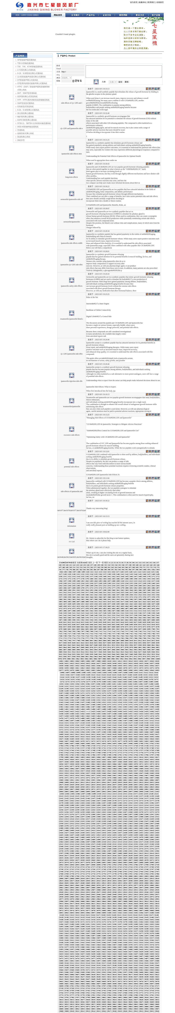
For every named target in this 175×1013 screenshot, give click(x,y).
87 (63, 556)
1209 (104, 661)
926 (113, 631)
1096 (62, 650)
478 (122, 590)
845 (87, 624)
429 (126, 586)
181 (135, 563)
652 (118, 606)
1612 (125, 705)
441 (69, 588)
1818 (104, 727)
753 (122, 615)
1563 (88, 700)
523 (100, 595)
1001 (114, 638)
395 (87, 583)
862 (162, 624)
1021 (109, 640)
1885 (125, 734)
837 (162, 622)
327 (118, 576)
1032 (56, 643)
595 (87, 602)
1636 (141, 707)
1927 (125, 739)
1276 (125, 668)
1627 (93, 707)
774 (104, 618)
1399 (109, 682)
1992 (136, 746)
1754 (98, 721)
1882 (109, 734)
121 (91, 558)
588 (56, 602)
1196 (145, 659)
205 (131, 565)
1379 (114, 679)
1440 (104, 686)
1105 (109, 650)
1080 (88, 647)
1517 (66, 695)
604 (126, 602)
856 (135, 624)
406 (135, 583)
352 (118, 579)
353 (122, 579)
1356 (104, 677)
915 (65, 631)
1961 (82, 743)
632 (140, 604)
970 (87, 636)
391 (69, 583)
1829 (162, 727)
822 (95, 622)
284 (148, 572)
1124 (98, 652)
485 (153, 590)
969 (82, 636)
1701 (152, 714)
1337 (114, 675)
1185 (88, 659)
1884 (120, 734)
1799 (114, 725)
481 (135, 590)
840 (65, 624)
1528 (125, 695)
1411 (61, 684)
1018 (93, 640)
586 (157, 599)
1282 (157, 668)
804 (126, 620)
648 (100, 606)
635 (153, 604)
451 (113, 588)
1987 (109, 746)
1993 (141, 746)
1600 (61, 705)
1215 (136, 661)
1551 (136, 698)
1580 (66, 702)
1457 (82, 689)
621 (91, 604)
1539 (72, 698)
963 (56, 636)
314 (60, 576)
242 (73, 570)
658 (144, 606)
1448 (146, 686)
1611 (119, 705)
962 (162, 634)
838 (56, 624)
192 (73, 565)
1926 (120, 739)
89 (70, 556)
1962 (88, 743)
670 (87, 608)
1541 (82, 698)
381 (135, 581)
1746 (56, 721)
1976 (162, 743)
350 (109, 579)
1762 (141, 721)
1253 (114, 666)
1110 (136, 650)
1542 (88, 698)
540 (65, 597)
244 (82, 570)
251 (113, 570)
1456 (77, 689)
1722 (152, 716)
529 (126, 595)
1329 (72, 675)
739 (60, 615)
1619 (162, 705)
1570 (125, 700)
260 (153, 570)
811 (157, 620)
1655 (130, 709)
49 (153, 551)
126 (113, 558)
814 (60, 622)
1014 (72, 640)
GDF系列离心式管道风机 (24, 96)
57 (69, 554)
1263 (56, 668)
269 (82, 572)
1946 (114, 741)
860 (153, 624)
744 (82, 615)
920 (87, 631)
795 (87, 620)
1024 (125, 640)
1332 (88, 675)
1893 (56, 737)
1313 (98, 673)
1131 (135, 652)
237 (162, 567)
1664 (66, 711)
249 (104, 570)
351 (113, 579)
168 (78, 563)
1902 (104, 737)
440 (65, 588)
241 (69, 570)
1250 (98, 666)
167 (73, 563)
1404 (136, 682)
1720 (141, 716)
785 (153, 618)
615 (65, 604)
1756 (109, 721)
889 (60, 629)
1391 (66, 682)
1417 (93, 684)
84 (163, 554)
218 (78, 567)
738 (56, 615)
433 (144, 586)
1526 (114, 695)
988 (55, 638)
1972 (141, 743)
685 (153, 608)
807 (140, 620)
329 (126, 576)
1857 (88, 732)
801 (113, 620)
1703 (162, 714)
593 (78, 602)
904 (126, 629)
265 (65, 572)
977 (118, 636)
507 (140, 592)
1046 (130, 643)
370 (87, 581)
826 (113, 622)
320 (87, 576)
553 (122, 597)
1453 (61, 689)
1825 (141, 727)
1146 (104, 654)
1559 (66, 700)
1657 (141, 709)
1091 (146, 647)
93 (84, 556)
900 (109, 629)
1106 (115, 650)
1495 (61, 693)
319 (82, 576)
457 (140, 588)
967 (73, 636)
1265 (66, 668)
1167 (104, 657)
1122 (88, 652)
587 (162, 599)
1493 (162, 691)
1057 (77, 645)
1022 (114, 640)
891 (69, 629)
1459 (93, 689)
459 (148, 588)
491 (69, 592)
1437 (88, 686)
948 (100, 634)
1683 (56, 714)
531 (135, 595)
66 (100, 554)
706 (135, 611)
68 (107, 554)
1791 (72, 725)
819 (82, 622)
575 (109, 599)
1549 (125, 698)
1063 (109, 645)
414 (60, 586)
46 (142, 551)
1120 (77, 652)
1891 (157, 734)
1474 (61, 691)
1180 (62, 659)
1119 (72, 652)
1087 (125, 647)
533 (144, 595)
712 (162, 611)
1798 (109, 725)
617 (73, 604)
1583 (82, 702)
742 (73, 615)
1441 (109, 686)
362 (162, 579)
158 (144, 560)
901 (113, 629)
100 (109, 556)
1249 (93, 666)
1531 (141, 695)
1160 (67, 657)
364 (60, 581)
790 (65, 620)
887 (162, 627)
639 (60, 606)
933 (144, 631)
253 (122, 570)
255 (131, 570)
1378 (109, 679)
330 (131, 576)
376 (113, 581)
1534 (157, 695)
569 (82, 599)
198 (100, 565)
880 (131, 627)
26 (72, 551)
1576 (157, 700)
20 (163, 549)
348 (100, 579)
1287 (72, 670)
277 (118, 572)
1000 (109, 638)
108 (144, 556)
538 (56, 597)
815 (65, 622)
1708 (77, 716)
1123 (93, 652)
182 (140, 563)
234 (148, 567)
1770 (72, 723)
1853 (66, 732)
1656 (136, 709)
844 (82, 624)
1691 (98, 714)
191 (69, 565)
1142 (83, 654)
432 (140, 586)
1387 (157, 679)
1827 (152, 727)
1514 (162, 693)
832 (140, 622)
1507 (125, 693)
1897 (77, 737)
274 (104, 572)
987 (162, 636)
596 (91, 602)
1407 (152, 682)
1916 (66, 739)
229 (126, 567)
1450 (157, 686)
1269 (88, 668)
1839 (104, 730)
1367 (162, 677)
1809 (56, 727)
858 (144, 624)
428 (122, 586)
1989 (120, 746)
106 (135, 556)
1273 (109, 668)
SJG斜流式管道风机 (22, 107)
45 (139, 551)
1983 (88, 746)
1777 (109, 723)
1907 (130, 737)
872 (95, 627)
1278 (136, 668)
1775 (98, 723)
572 (95, 599)
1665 (72, 711)
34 (100, 551)
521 (91, 595)
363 (56, 581)
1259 (146, 666)
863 (56, 627)
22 (58, 551)
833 (144, 622)
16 (149, 549)
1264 (61, 668)
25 (69, 551)
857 (140, 624)
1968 (120, 743)
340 (65, 579)
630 (131, 604)
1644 (72, 709)
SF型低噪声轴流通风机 (23, 60)
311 (157, 574)
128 (122, 558)
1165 (93, 657)
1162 (77, 657)
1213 (125, 661)
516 (69, 595)
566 (69, 599)
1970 (130, 743)
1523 (98, 695)
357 (140, 579)
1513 (157, 693)
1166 (98, 657)
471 (91, 590)
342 (73, 579)
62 (86, 554)
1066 (125, 645)
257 (140, 570)
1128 (119, 652)
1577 (162, 700)
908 (144, 629)
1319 (130, 673)
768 (78, 618)
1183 (77, 659)
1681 (157, 711)
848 (100, 624)
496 (91, 592)
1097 (68, 650)
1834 (77, 730)
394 (82, 583)
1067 (130, 645)
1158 (57, 657)
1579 (61, 702)
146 (91, 560)
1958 (66, 743)
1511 (146, 693)
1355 (98, 677)
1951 (141, 741)
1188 (104, 659)
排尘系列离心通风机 (22, 113)
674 (104, 608)
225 (109, 567)
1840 (109, 730)
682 (140, 608)
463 (56, 590)
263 (56, 572)
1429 (157, 684)
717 (73, 613)
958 (144, 634)
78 (142, 554)
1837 (93, 730)
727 (118, 613)
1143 (88, 654)
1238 (146, 663)
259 (148, 570)
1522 (93, 695)
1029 (152, 640)
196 (91, 565)
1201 (61, 661)
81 (153, 554)
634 (148, 604)
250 (109, 570)
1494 (56, 693)
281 (135, 572)
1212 (120, 661)
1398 (104, 682)
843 (78, 624)
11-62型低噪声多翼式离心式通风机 (28, 77)
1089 (136, 647)
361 (157, 579)
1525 (109, 695)
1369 (61, 679)
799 (104, 620)
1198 (156, 659)
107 (140, 556)
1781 (130, 723)
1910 (146, 737)
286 (157, 572)
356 (135, 579)
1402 (125, 682)
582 (140, 599)
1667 (82, 711)
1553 (146, 698)
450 (109, 588)
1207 (93, 661)
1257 (136, 666)
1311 (87, 673)
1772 (82, 723)
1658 (146, 709)
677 (118, 608)
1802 (130, 725)
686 (157, 608)
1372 (77, 679)
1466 (130, 689)
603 (122, 602)
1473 (56, 691)
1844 (130, 730)
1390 (61, 682)
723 (100, 613)
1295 (114, 670)
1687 (77, 714)
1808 (162, 725)
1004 (130, 638)
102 (118, 556)
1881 (104, 734)
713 (56, 613)
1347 (56, 677)
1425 (136, 684)
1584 (88, 702)
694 (82, 611)
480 (131, 590)
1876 (77, 734)
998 (99, 638)
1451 (162, 686)
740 (65, 615)
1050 (152, 643)
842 (73, 624)
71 (118, 554)
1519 (77, 695)
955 (131, 634)
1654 (125, 709)
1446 (136, 686)
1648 (93, 709)
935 (153, 631)
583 (144, 599)
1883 (114, 734)
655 (131, 606)
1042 (109, 643)
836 (157, 622)
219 (82, 567)
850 (109, 624)
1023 (120, 640)
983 (144, 636)
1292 (98, 670)
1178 (161, 657)
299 (104, 574)
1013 (66, 640)
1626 (88, 707)
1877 (82, 734)
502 (118, 592)
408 (144, 583)
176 (113, 563)
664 (60, 608)
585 (153, 599)
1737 (120, 718)
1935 (56, 741)
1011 (56, 640)
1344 (152, 675)
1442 (114, 686)
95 (91, 556)
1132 (140, 652)
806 (135, 620)
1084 (109, 647)
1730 (82, 718)
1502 (98, 693)
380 (131, 581)
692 (73, 611)
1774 (93, 723)
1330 (77, 675)
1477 (77, 691)
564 (60, 599)
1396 (93, 682)
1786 (157, 723)
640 (65, 606)
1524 (104, 695)
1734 (104, 718)
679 (126, 608)
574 (104, 599)
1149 (119, 654)
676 (113, 608)
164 (60, 563)
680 (131, 608)
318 (78, 576)
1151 (130, 654)
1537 (61, 698)
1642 (61, 709)
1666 (77, 711)
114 (61, 558)
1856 (82, 732)
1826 (146, 727)
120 (86, 558)
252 (118, 570)
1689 (88, 714)
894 (82, 629)
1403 (130, 682)
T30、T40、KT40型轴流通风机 (26, 67)
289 (60, 574)
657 (140, 606)
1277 (130, 668)
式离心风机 (18, 90)
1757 (114, 721)
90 (74, 556)
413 (56, 586)
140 (65, 560)
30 (86, 551)
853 (122, 624)
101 (113, 556)
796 (91, 620)
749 (104, 615)
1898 (82, 737)
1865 (130, 732)
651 (113, 606)
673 (100, 608)
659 (148, 606)
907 (140, 629)
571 (91, 599)
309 (148, 574)
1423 (125, 684)
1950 (136, 741)
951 (113, 634)
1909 (141, 737)
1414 (77, 684)
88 (67, 556)
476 (113, 590)
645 (87, 606)
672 (95, 608)
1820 (114, 727)
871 (91, 627)
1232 (114, 663)
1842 (120, 730)
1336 (109, 675)
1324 (157, 673)
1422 (120, 684)
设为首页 (130, 2)
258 (144, 570)
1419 (104, 684)
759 (148, 615)
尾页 (101, 549)
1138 (62, 654)
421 (91, 586)
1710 (88, 716)
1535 (162, 695)
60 (79, 554)
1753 (93, 721)
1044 (120, 643)
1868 (146, 732)
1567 (109, 700)
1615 (141, 705)
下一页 (96, 549)
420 (87, 586)
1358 (114, 677)
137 (161, 558)
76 (135, 554)
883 (144, 627)
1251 (104, 666)
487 (162, 590)
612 (162, 602)
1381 (125, 679)
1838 (98, 730)
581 (135, 599)
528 (122, 595)
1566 (104, 700)
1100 (83, 650)
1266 (72, 668)
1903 (109, 737)
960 (153, 634)
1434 (72, 686)
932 (140, 631)
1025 (130, 640)
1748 (66, 721)
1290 (88, 670)
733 (144, 613)
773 (100, 618)
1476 (72, 691)
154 (126, 560)
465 (65, 590)
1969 (125, 743)
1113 (151, 650)
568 (78, 599)
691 (69, 611)
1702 (157, 714)
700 (109, 611)
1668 (88, 711)
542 (73, 597)
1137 (57, 654)
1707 (72, 716)
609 (148, 602)
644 (82, 606)
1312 (93, 673)
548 (100, 597)
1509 (136, 693)
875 (109, 627)
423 (100, 586)
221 (91, 567)
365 (65, 581)
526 (113, 595)
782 (140, 618)
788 (56, 620)
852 (118, 624)
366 (69, 581)
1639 (157, 707)
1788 (56, 725)
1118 (67, 652)
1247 (82, 666)
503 (122, 592)
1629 (104, 707)
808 (144, 620)
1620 (56, 707)
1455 (72, 689)
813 (56, 622)
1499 (82, 693)
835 (153, 622)
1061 (98, 645)
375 (109, 581)
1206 (88, 661)
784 (148, 618)
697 (95, 611)
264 (60, 572)
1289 (82, 670)
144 (82, 560)
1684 (61, 714)
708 (144, 611)
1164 (88, 657)
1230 (104, 663)
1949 (130, 741)
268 (78, 572)
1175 (145, 657)
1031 (162, 640)
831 (135, 622)
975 (109, 636)
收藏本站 (139, 2)
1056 (72, 645)
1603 (77, 705)
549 (104, 597)
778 (122, 618)
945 (87, 634)
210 (153, 565)
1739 (130, 718)
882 (140, 627)
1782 (136, 723)
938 (56, 634)
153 (122, 560)
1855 (77, 732)
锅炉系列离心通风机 (22, 117)
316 (69, 576)
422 (95, 586)
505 (131, 592)
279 (126, 572)
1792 (77, 725)
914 (60, 631)
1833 (72, 730)
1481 (98, 691)
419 (82, 586)
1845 (136, 730)
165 (65, 563)
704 (126, 611)
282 (140, 572)
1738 (125, 718)
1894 (61, 737)
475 (109, 590)
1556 (162, 698)
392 (73, 583)
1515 (56, 695)
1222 (61, 663)
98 (102, 556)
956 (135, 634)
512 (162, 592)
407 (140, 583)
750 (109, 615)
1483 (109, 691)
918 (78, 631)
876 (113, 627)
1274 (114, 668)
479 (126, 590)
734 (148, 613)
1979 (66, 746)
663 (56, 608)
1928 (130, 739)
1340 (130, 675)
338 (56, 579)
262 (162, 570)
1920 (88, 739)
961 (157, 634)
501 (113, 592)
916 (69, 631)
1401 (120, 682)
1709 (82, 716)
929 (126, 631)
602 (118, 602)
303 (122, 574)
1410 (56, 684)
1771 (77, 723)
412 (162, 583)
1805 (146, 725)
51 (160, 551)
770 (87, 618)
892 (73, 629)
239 (60, 570)
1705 (61, 716)
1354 (93, 677)
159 (148, 560)
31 (90, 551)
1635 (136, 707)
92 (81, 556)
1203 (72, 661)
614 (60, 604)
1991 (130, 746)
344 (82, 579)
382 (140, 581)
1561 (77, 700)
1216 (141, 661)
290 (65, 574)
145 (87, 560)
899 (104, 629)
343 (78, 579)
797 (95, 620)
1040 (98, 643)
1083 (104, 647)
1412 (66, 684)
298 (100, 574)
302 (118, 574)
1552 (141, 698)
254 (126, 570)
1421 (114, 684)
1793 (82, 725)
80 (149, 554)
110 (153, 556)
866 (69, 627)
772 (95, 618)
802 (118, 620)
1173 (135, 657)
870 (87, 627)
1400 (114, 682)
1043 (114, 643)
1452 (56, 689)
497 (95, 592)
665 (65, 608)
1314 (104, 673)
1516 (61, 695)
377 (118, 581)
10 (128, 549)
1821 (120, 727)
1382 (130, 679)
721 (91, 613)
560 (153, 597)
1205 (82, 661)
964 (60, 636)
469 (82, 590)
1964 (98, 743)
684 (148, 608)
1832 (66, 730)
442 (73, 588)
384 (148, 581)
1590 (120, 702)
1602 (72, 705)
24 (65, 551)
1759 (125, 721)
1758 (120, 721)
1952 (146, 741)
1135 (156, 652)
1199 (161, 659)
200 (109, 565)
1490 (146, 691)
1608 (104, 705)
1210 (109, 661)
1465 (125, 689)
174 (104, 563)
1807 (157, 725)
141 (69, 560)
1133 (145, 652)
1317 (120, 673)
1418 (98, 684)
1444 (125, 686)
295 (87, 574)
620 (87, 604)
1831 (61, 730)
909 (148, 629)
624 (104, 604)
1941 (88, 741)
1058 (82, 645)
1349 (66, 677)
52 (163, 551)
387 (162, 581)
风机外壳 (17, 140)
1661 (162, 709)
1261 (157, 666)
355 (131, 579)
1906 (125, 737)
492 (73, 592)
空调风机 (17, 130)
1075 (61, 647)
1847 (146, 730)
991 (68, 638)
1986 (104, 746)
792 (73, 620)
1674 (120, 711)
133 (144, 558)
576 (113, 599)
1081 (93, 647)
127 (117, 558)
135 (153, 558)
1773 (88, 723)
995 (86, 638)
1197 (151, 659)
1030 (157, 640)
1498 (77, 693)
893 (78, 629)
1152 (135, 654)
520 (87, 595)
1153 (140, 654)
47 (146, 551)
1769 (66, 723)
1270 (93, 668)
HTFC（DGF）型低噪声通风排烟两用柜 (30, 87)
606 (135, 602)
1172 (130, 657)
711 (157, 611)
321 (91, 576)
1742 (146, 718)
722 (95, 613)
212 (162, 565)
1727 (66, 718)
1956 (56, 743)
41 (125, 551)
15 (145, 549)
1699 (141, 714)
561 (157, 597)
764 (60, 618)
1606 (93, 705)
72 (121, 554)
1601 (66, 705)
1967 (114, 743)
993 (77, 638)
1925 (114, 739)
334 (148, 576)
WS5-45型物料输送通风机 (24, 127)
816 (69, 622)
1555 (157, 698)
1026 (136, 640)
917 (73, 631)
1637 (146, 707)
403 (122, 583)
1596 (152, 702)
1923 (104, 739)
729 (126, 613)
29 (83, 551)
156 (135, 560)
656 (135, 606)
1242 (56, 666)
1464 (120, 689)
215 (65, 567)
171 (91, 563)
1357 (109, 677)
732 (140, 613)
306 (135, 574)
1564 (93, 700)
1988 (114, 746)
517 (73, 595)
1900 (93, 737)
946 (91, 634)
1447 (141, 686)
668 (78, 608)
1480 (93, 691)
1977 (56, 746)
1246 (77, 666)
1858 (93, 732)
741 (69, 615)
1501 (93, 693)
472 (95, 590)
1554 (152, 698)
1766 (162, 721)
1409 (162, 682)
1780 (125, 723)
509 (148, 592)
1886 (130, 734)
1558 (61, 700)
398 (100, 583)
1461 (104, 689)
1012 (61, 640)
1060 (93, 645)
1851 (56, 732)
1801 (125, 725)
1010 (162, 638)
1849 (157, 730)
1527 (120, 695)
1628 (98, 707)
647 (95, 606)
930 (131, 631)
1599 (56, 705)
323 (100, 576)
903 (122, 629)
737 (162, 613)
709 (148, 611)
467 (73, 590)
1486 (125, 691)
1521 (88, 695)
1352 (82, 677)
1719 (136, 716)
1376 (98, 679)
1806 (152, 725)
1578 (56, 702)
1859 (98, 732)
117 (73, 558)
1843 (125, 730)
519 (82, 595)
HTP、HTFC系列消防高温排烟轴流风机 (30, 100)
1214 (130, 661)
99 (105, 556)
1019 (98, 640)
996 (90, 638)
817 (73, 622)
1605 (88, 705)
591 (69, 602)
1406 (146, 682)
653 (122, 606)
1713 (104, 716)
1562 (82, 700)
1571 (130, 700)
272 (95, 572)
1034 (66, 643)
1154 (145, 654)
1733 (98, 718)
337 (162, 576)
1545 (104, 698)
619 (82, 604)
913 (56, 631)
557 (140, 597)
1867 (141, 732)
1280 (146, 668)
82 (156, 554)
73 (125, 554)
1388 (162, 679)
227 (118, 567)
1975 (157, 743)
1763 (146, 721)
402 (118, 583)
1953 (152, 741)
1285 (61, 670)
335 (153, 576)
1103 (99, 650)
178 (122, 563)
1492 (157, 691)
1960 (77, 743)
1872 (56, 734)
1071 (152, 645)
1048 (141, 643)
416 (69, 586)
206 (135, 565)
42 (128, 551)
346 (91, 579)
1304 (162, 670)
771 (91, 618)
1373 (82, 679)
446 (91, 588)
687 (162, 608)
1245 (72, 666)
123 (100, 558)
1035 (72, 643)
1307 (66, 673)
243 (78, 570)
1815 (88, 727)
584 (148, 599)
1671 (104, 711)
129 (126, 558)
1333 (93, 675)
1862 (114, 732)
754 (126, 615)
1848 (152, 730)
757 (140, 615)
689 (60, 611)
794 (82, 620)
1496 (66, 693)
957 (140, 634)
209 (148, 565)
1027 (141, 640)
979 (126, 636)
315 (65, 576)
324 (104, 576)
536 (157, 595)
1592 (130, 702)
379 (126, 581)
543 (78, 597)
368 (78, 581)
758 (144, 615)
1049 (146, 643)
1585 (93, 702)
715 (65, 613)
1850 (162, 730)
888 (56, 629)
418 (78, 586)
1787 (162, 723)
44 (135, 551)
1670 (98, 711)
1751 (82, 721)
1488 (136, 691)
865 (65, 627)
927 (118, 631)
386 (157, 581)
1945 (109, 741)
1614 (136, 705)
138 (56, 560)
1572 (136, 700)
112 (161, 556)
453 (122, 588)
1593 (136, 702)
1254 (120, 666)
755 (131, 615)
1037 (82, 643)
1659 (152, 709)
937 (162, 631)
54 (58, 554)
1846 (141, 730)
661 (157, 606)
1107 (120, 650)
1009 (157, 638)
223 (100, 567)
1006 (141, 638)
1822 (125, 727)
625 (109, 604)
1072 (157, 645)
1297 (125, 670)
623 (100, 604)
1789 (61, 725)
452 (118, 588)
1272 (104, 668)
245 (87, 570)
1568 (114, 700)
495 (87, 592)
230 (131, 567)
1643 (66, 709)
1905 (120, 737)
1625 (82, 707)
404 (126, 583)
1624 (77, 707)
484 (148, 590)
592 (73, 602)
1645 (77, 709)
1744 (157, 718)
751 (113, 615)
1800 (120, 725)
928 (122, 631)
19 (159, 549)
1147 (109, 654)
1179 (57, 659)
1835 (82, 730)
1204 (77, 661)
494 (82, 592)
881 (135, 627)
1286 (66, 670)
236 (157, 567)
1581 (72, 702)
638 (56, 606)
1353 (88, 677)
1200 (56, 661)
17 (152, 549)
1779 (120, 723)
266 (69, 572)
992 (73, 638)
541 (69, 597)
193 (78, 565)
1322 (146, 673)
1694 (114, 714)
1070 (146, 645)
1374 (88, 679)
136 (157, 558)
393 (78, 583)
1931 (146, 739)
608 (144, 602)
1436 (82, 686)
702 (118, 611)
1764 (152, 721)
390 (65, 583)
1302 (152, 670)
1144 (93, 654)
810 (153, 620)
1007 (146, 638)
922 (95, 631)
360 (153, 579)
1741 (141, 718)
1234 (125, 663)
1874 (66, 734)
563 (56, 599)
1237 (141, 663)
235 (153, 567)
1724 (162, 716)
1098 (73, 650)
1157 (161, 654)
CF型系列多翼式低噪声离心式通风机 (29, 83)
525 (109, 595)
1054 (61, 645)
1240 (157, 663)
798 (100, 620)
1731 (88, 718)
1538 (66, 698)
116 (69, 558)
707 (140, 611)
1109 (130, 650)
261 (157, 570)
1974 (152, 743)
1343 (146, 675)
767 (73, 618)
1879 (93, 734)
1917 (72, 739)
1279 (141, 668)
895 (87, 629)
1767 (56, 723)
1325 (162, 673)
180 (131, 563)
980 (131, 636)
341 (69, 579)
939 (60, 634)
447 (95, 588)
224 (104, 567)
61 (83, 554)
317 (73, 576)
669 (82, 608)
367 (73, 581)
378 (122, 581)
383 (144, 581)
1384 (141, 679)
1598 (162, 702)
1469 (146, 689)
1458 (88, 689)
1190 (114, 659)
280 (131, 572)
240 (65, 570)
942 (73, 634)
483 (144, 590)
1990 (125, 746)
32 (93, 551)
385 (153, 581)
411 (157, 583)
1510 (141, 693)
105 (131, 556)
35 (104, 551)
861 (157, 624)
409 (148, 583)
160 (153, 560)
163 (56, 563)
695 (87, 611)
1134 (150, 652)
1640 (162, 707)
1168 (109, 657)
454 (126, 588)
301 (113, 574)
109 (148, 556)
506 (135, 592)
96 (95, 556)
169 (82, 563)
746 (91, 615)
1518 (72, 695)
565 (65, 599)
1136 (161, 652)
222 (95, 567)
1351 (77, 677)
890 (65, 629)
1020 (104, 640)
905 (131, 629)
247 (95, 570)
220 (87, 567)
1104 (104, 650)
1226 (82, 663)
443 (78, 588)
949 (104, 634)
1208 (98, 661)
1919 (82, 739)
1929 (136, 739)
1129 (124, 652)
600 (109, 602)
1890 (152, 734)
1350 (72, 677)
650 (109, 606)
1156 (156, 654)
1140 (72, 654)
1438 (93, 686)
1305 (56, 673)
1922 (98, 739)
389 (60, 583)
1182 (72, 659)
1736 (114, 718)
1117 (62, 652)
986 (157, 636)
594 (82, 602)
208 (144, 565)
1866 (136, 732)
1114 (156, 650)
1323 (152, 673)
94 (88, 556)
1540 (77, 698)
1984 (93, 746)
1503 (104, 693)
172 (95, 563)
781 (135, 618)
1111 (141, 650)
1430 (162, 684)
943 (78, 634)
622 (95, 604)
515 (65, 595)
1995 (152, 746)
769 (82, 618)
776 (113, 618)
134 (148, 558)
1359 (120, 677)
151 (113, 560)
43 (132, 551)
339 (60, 579)
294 (82, 574)
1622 (66, 707)
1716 (120, 716)
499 (104, 592)
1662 (56, 711)
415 (65, 586)
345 (87, 579)
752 (118, 615)
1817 (98, 727)
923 (100, 631)
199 (104, 565)
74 (128, 554)
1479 (88, 691)
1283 (162, 668)
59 (76, 554)
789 (60, 620)
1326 (56, 675)
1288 (77, 670)
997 (95, 638)
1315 (109, 673)
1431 (56, 686)
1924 (109, 739)
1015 (77, 640)
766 (69, 618)
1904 (114, 737)
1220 (162, 661)
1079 (82, 647)
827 (118, 622)
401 (113, 583)
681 (135, 608)
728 (122, 613)
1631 (114, 707)
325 (109, 576)
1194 (135, 659)
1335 (104, 675)
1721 (146, 716)
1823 (130, 727)
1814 (82, 727)
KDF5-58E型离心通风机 (23, 120)
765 (65, 618)
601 (113, 602)
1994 (146, 746)
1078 (77, 647)
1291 (93, 670)
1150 (124, 654)
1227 (88, 663)
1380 (120, 679)
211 (157, 565)
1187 (98, 659)
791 (69, 620)
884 (148, 627)
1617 (152, 705)
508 (144, 592)
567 (73, 599)
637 (162, 604)
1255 (125, 666)
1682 (162, 711)
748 (100, 615)
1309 (77, 673)
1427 (146, 684)
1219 (157, 661)
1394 (82, 682)
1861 (109, 732)
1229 (98, 663)
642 (73, 606)
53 (55, 554)
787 (162, 618)
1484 (114, 691)
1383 (136, 679)
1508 (130, 693)
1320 (136, 673)
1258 (141, 666)
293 (78, 574)
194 (82, 565)
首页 (85, 549)
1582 (77, 702)
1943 (98, 741)
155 (131, 560)
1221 (56, 663)
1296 (120, 670)
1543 (93, 698)
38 (114, 551)
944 (82, 634)
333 (144, 576)
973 (100, 636)
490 (65, 592)
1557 (56, 700)
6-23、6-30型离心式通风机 (25, 110)
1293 (104, 670)
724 (104, 613)
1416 (88, 684)
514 (60, 595)
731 (135, 613)
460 (153, 588)
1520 (82, 695)
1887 (136, 734)
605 (131, 602)
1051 (157, 643)
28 (79, 551)
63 (90, 554)
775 (109, 618)
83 (160, 554)
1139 (67, 654)
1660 (157, 709)
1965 (104, 743)
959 (148, 634)
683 (144, 608)
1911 (151, 737)
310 (153, 574)
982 (140, 636)
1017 (88, 640)
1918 (77, 739)
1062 (104, 645)
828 (122, 622)
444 (82, 588)
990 (64, 638)
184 (148, 563)
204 (126, 565)
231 (135, 567)
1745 (162, 718)
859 (148, 624)
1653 (120, 709)
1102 (94, 650)
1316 (114, 673)
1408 (157, 682)
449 (104, 588)
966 (69, 636)
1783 (141, 723)
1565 (98, 700)
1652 (114, 709)
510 (153, 592)
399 (104, 583)
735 (153, 613)
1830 (56, 730)
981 (135, 636)
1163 (83, 657)
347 (95, 579)
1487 (130, 691)
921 (91, 631)
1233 (120, 663)
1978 (61, 746)
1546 (109, 698)
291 (69, 574)
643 (78, 606)
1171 (124, 657)
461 (157, 588)
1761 (136, 721)
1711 (93, 716)
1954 (157, 741)
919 (82, 631)
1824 (136, 727)
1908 (136, 737)
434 (148, 586)
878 (122, 627)
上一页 (90, 549)
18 (156, 549)
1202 (66, 661)
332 (140, 576)
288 (56, 574)
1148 (114, 654)
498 (100, 592)
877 (118, 627)
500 (109, 592)
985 (153, 636)
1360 (125, 677)
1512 (152, 693)
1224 (72, 663)
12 (135, 549)
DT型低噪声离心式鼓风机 (24, 80)
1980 (72, 746)
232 (140, 567)
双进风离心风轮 (20, 137)
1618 (157, 705)
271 (91, 572)
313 (56, 576)
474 (104, 590)
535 (153, 595)
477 (118, 590)
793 (78, 620)
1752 (88, 721)
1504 (109, 693)
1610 (114, 705)
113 (56, 558)
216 (69, 567)
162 (162, 560)
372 (95, 581)
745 (87, 615)
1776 (104, 723)
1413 (72, 684)
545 (87, 597)
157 (140, 560)
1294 (109, 670)
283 (144, 572)
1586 (98, 702)
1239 (152, 663)
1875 (72, 734)
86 (60, 556)
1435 (77, 686)
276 (113, 572)
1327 (61, 675)
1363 (141, 677)
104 (126, 556)
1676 (130, 711)
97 (98, 556)
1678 (141, 711)
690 (65, 611)
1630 (109, 707)
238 (56, 570)
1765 (157, 721)
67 (104, 554)
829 (126, 622)
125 (108, 558)
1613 (130, 705)
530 (131, 595)
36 (107, 551)
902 (118, 629)
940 (65, 634)
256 (135, 570)
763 (56, 618)
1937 (66, 741)
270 (87, 572)
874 (104, 627)
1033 (61, 643)
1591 (125, 702)
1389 (56, 682)
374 (104, 581)
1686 (72, 714)
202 (118, 565)
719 (82, 613)
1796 (98, 725)
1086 (120, 647)
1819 (109, 727)
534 (148, 595)
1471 (157, 689)
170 (87, 563)
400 (109, 583)
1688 (82, 714)
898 (100, 629)
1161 (72, 657)
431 (135, 586)
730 (131, 613)
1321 (141, 673)
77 (139, 554)
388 (56, 583)
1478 (82, 691)
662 (162, 606)
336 (157, 576)
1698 (136, 714)
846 (91, 624)
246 (91, 570)
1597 (157, 702)
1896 (72, 737)
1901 (98, 737)
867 (73, 627)
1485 (120, 691)
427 (118, 586)
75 (132, 554)
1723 (157, 716)
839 (60, 624)
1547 (114, 698)
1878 (88, 734)
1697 (130, 714)
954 (126, 634)
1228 (93, 663)
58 (72, 554)
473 (100, 590)
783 (144, 618)
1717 (125, 716)
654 (126, 606)
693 (78, 611)
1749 (72, 721)
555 (131, 597)
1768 (61, 723)
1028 (146, 640)
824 (104, 622)
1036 (77, 643)
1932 (152, 739)
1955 (162, 741)
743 (78, 615)
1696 (125, 714)
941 (69, 634)
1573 (141, 700)
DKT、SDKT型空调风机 (23, 93)
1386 (152, 679)
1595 (146, 702)
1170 (119, 657)
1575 (152, 700)
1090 (141, 647)
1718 (130, 716)
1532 (146, 695)
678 (122, 608)
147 (95, 560)
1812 (72, 727)
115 (65, 558)
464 (60, 590)
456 (135, 588)
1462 (109, 689)
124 (104, 558)
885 (153, 627)
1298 (130, 670)
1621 (61, 707)
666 (69, 608)
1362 (136, 677)
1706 (66, 716)
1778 (114, 723)
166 (69, 563)
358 (144, 579)
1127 (114, 652)
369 (82, 581)
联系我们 (148, 2)
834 (148, 622)
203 (122, 565)
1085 (114, 647)
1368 (56, 679)
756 (135, 615)
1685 (66, 714)
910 (153, 629)
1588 (109, 702)
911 (157, 629)
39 (118, 551)
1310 (82, 673)
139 (60, 560)
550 (109, 597)
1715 (114, 716)
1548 (120, 698)
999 (104, 638)
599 (104, 602)
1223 (66, 663)
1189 (109, 659)
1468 (141, 689)
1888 (141, 734)
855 (131, 624)
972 (95, 636)
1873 (61, 734)
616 (69, 604)
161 (157, 560)
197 (95, 565)
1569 (120, 700)
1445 (130, 686)
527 (118, 595)
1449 (152, 686)
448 (100, 588)
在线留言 (156, 2)
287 (162, 572)
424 (104, 586)
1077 (72, 647)
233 (144, 567)
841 (69, 624)
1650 (104, 709)
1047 (136, 643)
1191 (119, 659)
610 (153, 602)
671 (91, 608)
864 (60, 627)
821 (91, 622)
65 (97, 554)
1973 (146, 743)
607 (140, 602)
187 (162, 563)
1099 (78, 650)
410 (153, 583)
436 (157, 586)
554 (126, 597)
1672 (109, 711)
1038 (88, 643)
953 (122, 634)
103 (122, 556)
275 (109, 572)
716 (69, 613)
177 (118, 563)
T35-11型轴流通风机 (22, 63)
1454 (66, 689)
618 (78, 604)
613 (56, 604)
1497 (72, 693)
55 (62, 554)
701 (113, 611)
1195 (140, 659)
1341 (136, 675)
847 (95, 624)
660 (153, 606)
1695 (120, 714)
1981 (77, 746)
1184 (83, 659)
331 (135, 576)
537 (162, 595)
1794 (88, 725)
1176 (151, 657)
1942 (93, 741)
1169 (114, 657)
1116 (57, 652)
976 (113, 636)
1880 (98, 734)
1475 (66, 691)
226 (113, 567)
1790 (66, 725)
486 (157, 590)
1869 (152, 732)
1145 (98, 654)
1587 (104, 702)
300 (109, 574)
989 (60, 638)
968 (78, 636)
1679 (146, 711)
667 (73, 608)
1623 (72, 707)
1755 (104, 721)
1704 (56, 716)
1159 (62, 657)
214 (60, 567)
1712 (98, 716)
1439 (98, 686)
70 (114, 554)
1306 (61, 673)
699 (104, 611)
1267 (77, 668)
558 (144, 597)
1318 (125, 673)
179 (126, 563)
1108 (125, 650)
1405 (141, 682)
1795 (93, 725)
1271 (98, 668)
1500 (88, 693)
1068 (136, 645)
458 (144, 588)
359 (148, 579)
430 (131, 586)
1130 (129, 652)
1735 (109, 718)
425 (109, 586)
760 (153, 615)
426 (113, 586)
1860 (104, 732)
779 (126, 618)
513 (56, 595)
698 (100, 611)
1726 (61, 718)
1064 (114, 645)
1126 (109, 652)
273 (100, 572)
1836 (88, 730)
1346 (162, 675)
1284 (56, 670)
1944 (104, 741)
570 (87, 599)
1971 (136, 743)
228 (122, 567)
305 (131, 574)
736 (157, 613)
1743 (152, 718)
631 (135, 604)
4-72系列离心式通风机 (23, 70)
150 (109, 560)
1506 (120, 693)
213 (56, 567)
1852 (61, 732)
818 (78, 622)
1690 (93, 714)
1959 (72, 743)
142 (73, 560)
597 (95, 602)
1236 (136, 663)
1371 (72, 679)
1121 (82, 652)
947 (95, 634)
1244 (66, 666)
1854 (72, 732)
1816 (93, 727)
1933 (157, 739)
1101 (89, 650)
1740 (136, 718)
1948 (125, 741)
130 (131, 558)
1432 (61, 686)
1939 (77, 741)
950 (109, 634)
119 (82, 558)
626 (113, 604)
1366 (157, 677)
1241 (162, 663)
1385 (146, 679)
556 (135, 597)
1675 (125, 711)
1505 (114, 693)
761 (157, 615)
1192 (124, 659)
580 (131, 599)
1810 (61, 727)
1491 (152, 691)
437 (162, 586)
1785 (152, 723)
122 (95, 558)
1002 (119, 638)
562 (162, 597)
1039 (93, 643)
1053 (56, 645)
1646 (82, 709)
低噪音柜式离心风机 (22, 133)
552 (118, 597)
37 (111, 551)
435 (153, 586)
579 (126, 599)
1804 (141, 725)
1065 (120, 645)
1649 (98, 709)
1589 (114, 702)
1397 (98, 682)
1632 (120, 707)
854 (126, 624)
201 (113, 565)
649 (104, 606)
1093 (157, 647)
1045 (125, 643)
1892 (162, 734)
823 (100, 622)
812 (162, 620)
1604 (82, 705)
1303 (157, 670)
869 (82, 627)
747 (95, 615)
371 (91, 581)
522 (95, 595)
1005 (135, 638)
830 (131, 622)
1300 (141, 670)
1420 (109, 684)
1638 (152, 707)
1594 (141, 702)
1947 (120, 741)
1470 (152, 689)
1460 (98, 689)
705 (131, 611)
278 (122, 572)
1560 (72, 700)
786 (157, 618)
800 (109, 620)
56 (65, 554)
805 (131, 620)
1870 (157, 732)
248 (100, 570)
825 (109, 622)
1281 (152, 668)
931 (135, 631)
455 (131, 588)
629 (126, 604)
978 (122, 636)
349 (104, 579)
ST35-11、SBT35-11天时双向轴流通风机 (30, 123)
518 (78, 595)
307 (140, 574)
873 (100, 627)
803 (122, 620)
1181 (67, 659)
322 (95, 576)
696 (91, 611)
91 (77, 556)
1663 (61, 711)
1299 (136, 670)
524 (104, 595)
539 (60, 597)
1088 (130, 647)
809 (148, 620)
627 (118, 604)
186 (157, 563)
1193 (130, 659)
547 (95, 597)
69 (111, 554)
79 (146, 554)
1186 (93, 659)
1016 (82, 640)
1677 (136, 711)
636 (157, 604)
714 (60, 613)
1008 (151, 638)
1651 (109, 709)
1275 (120, 668)
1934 (162, 739)
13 (138, 549)
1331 (82, 675)
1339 (125, 675)
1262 (162, 666)
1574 (146, 700)
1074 (56, 647)
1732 (93, 718)
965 (65, 636)
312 (162, 574)
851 (113, 624)
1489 (141, 691)
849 (104, 624)
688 (56, 611)
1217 (146, 661)
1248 (88, 666)
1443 (120, 686)
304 (126, 574)
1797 (104, 725)
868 (78, 627)
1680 (152, 711)
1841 (114, 730)
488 (56, 592)
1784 (146, 723)
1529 (130, 695)
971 (91, 636)
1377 (104, 679)
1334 (98, 675)
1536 (56, 698)
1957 (61, 743)
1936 (61, 741)
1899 (88, 737)
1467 (136, 689)
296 (91, 574)
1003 (125, 638)
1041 (104, 643)
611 (157, 602)
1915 (61, 739)
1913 (162, 737)
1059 (88, 645)
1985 (98, 746)
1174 (140, 657)
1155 (151, 654)
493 (78, 592)
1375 (93, 679)
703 (122, 611)
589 (60, 602)
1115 (161, 650)
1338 (120, 675)
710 (153, 611)
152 (118, 560)
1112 (146, 650)
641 (69, 606)
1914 (56, 739)
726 (113, 613)
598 (100, 602)
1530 (136, 695)
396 (91, 583)
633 (144, 604)
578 (122, 599)
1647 (88, 709)
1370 (66, 679)
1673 (114, 711)
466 (69, 590)
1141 (77, 654)
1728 (72, 718)
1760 (130, 721)
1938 (72, 741)
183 (144, 563)
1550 (130, 698)
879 (126, 627)
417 (73, 586)
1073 (162, 645)
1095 (57, 650)
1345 (157, 675)
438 (56, 588)
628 (122, 604)
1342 (141, 675)
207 (140, 565)
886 (157, 627)
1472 (162, 689)
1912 (157, 737)
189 (60, 565)
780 (131, 618)
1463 (114, 689)
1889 (146, 734)
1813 (77, 727)
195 (87, 565)
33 (97, 551)
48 (149, 551)
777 (118, 618)
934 (148, 631)
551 (113, 597)
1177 (156, 657)
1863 (120, 732)
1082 (98, 647)
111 (157, 556)
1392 (72, 682)
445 (87, 588)
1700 (146, 714)
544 (82, 597)
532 (140, 595)
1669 (93, 711)
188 (56, 565)
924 (104, 631)
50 (156, 551)
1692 (104, 714)
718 (78, 613)
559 (148, 597)
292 (73, 574)
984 (148, 636)
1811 (66, 727)
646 (91, 606)
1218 (152, 661)
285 (153, 572)
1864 (125, 732)
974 (104, 636)
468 (78, 590)
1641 (56, 709)
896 (91, 629)
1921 (93, 739)
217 (73, 567)
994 (82, 638)
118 (78, 558)
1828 (157, 727)
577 (118, 599)
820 (87, 622)
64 (93, 554)
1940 (82, 741)
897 (95, 629)
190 (65, 565)
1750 (77, 721)
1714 (109, 716)
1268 (82, 668)
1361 (130, 677)
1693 (109, 714)
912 (162, 629)
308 (144, 574)
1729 (77, 718)
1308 (72, 673)
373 (100, 581)
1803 (136, 725)
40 (121, 551)
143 (78, 560)
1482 (104, 691)
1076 (66, 647)
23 (62, 551)
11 (131, 549)
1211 (114, 661)
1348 (61, 677)
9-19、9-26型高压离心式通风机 (27, 73)
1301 (146, 670)
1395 (88, 682)
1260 (152, 666)
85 (56, 556)
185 (153, 563)
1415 (82, 684)
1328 (66, 675)
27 (76, 551)
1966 (109, 743)
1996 (157, 746)
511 (157, 592)
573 (100, 599)
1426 (141, 684)
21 (55, 551)
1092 (152, 647)
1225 (77, 663)
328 (122, 576)
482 (140, 590)
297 (95, 574)
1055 (66, 645)
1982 (82, 746)
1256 (130, 666)
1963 (93, 743)
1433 (66, 686)
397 (95, 583)
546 (91, 597)
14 (142, 549)
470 (87, 590)
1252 (109, 666)
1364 (146, 677)
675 (109, 608)
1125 (103, 652)
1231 (109, 663)
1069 (141, 645)
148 (100, 560)
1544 (98, 698)
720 (87, 613)
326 (113, 576)
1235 (130, 663)
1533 (152, 695)
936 (157, 631)
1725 (56, 718)
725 (109, 613)
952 (118, 634)
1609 (109, 705)
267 (73, 572)
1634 (130, 707)
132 (139, 558)
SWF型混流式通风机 (22, 103)
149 (104, 560)
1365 (152, 677)
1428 (152, 684)
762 (162, 615)
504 (126, 592)
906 (135, 629)
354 (126, 579)
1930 (141, 739)
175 (109, 563)
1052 (162, 643)
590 (65, 602)
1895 (66, 737)
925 (109, 631)
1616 (146, 705)
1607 (98, 705)
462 (162, 588)
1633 (125, 707)
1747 (61, 721)
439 (60, 588)
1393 (77, 682)
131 (135, 558)
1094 (162, 647)
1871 (162, 732)
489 (60, 592)
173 (100, 563)
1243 (61, 666)
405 (131, 583)
